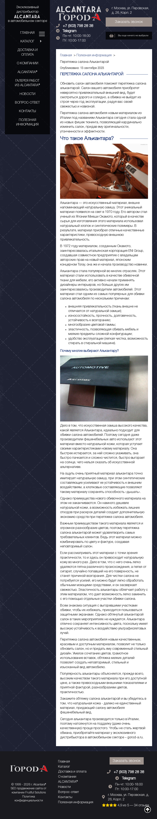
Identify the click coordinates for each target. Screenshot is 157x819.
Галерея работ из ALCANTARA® (27, 83)
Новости (27, 94)
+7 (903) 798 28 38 (78, 26)
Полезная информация (27, 122)
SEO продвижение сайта (27, 788)
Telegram (69, 31)
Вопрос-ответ (27, 102)
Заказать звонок (129, 22)
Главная (27, 33)
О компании (27, 63)
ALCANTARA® (27, 72)
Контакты (27, 111)
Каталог (32, 41)
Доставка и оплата (27, 52)
